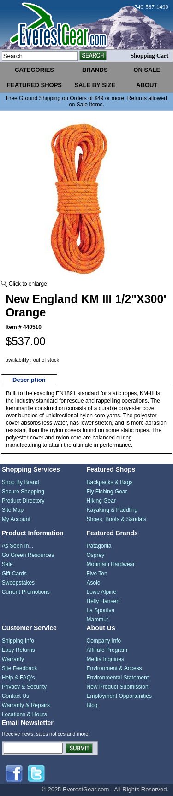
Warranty (13, 659)
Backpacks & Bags (110, 482)
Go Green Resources (28, 555)
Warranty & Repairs (26, 705)
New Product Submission (118, 687)
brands (95, 69)
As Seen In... (18, 546)
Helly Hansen (103, 601)
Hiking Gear (101, 501)
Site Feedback (19, 668)
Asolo (94, 582)
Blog (92, 705)
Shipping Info (18, 641)
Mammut (97, 619)
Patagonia (99, 546)
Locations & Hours (24, 714)
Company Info (104, 641)
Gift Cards (14, 573)
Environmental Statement (118, 677)
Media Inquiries (105, 659)
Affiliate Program (107, 650)
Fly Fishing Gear (107, 491)
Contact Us (15, 696)
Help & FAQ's (18, 677)
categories (34, 69)
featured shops (34, 85)
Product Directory (23, 501)
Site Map (13, 510)
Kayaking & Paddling (112, 510)
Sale (7, 564)
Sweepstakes (18, 582)
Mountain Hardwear (111, 564)
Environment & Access (114, 668)
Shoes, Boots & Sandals (116, 519)
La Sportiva (101, 610)
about (146, 85)
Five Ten (97, 573)
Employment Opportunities (119, 696)
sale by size (94, 85)
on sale (146, 69)
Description (29, 379)
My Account (16, 519)
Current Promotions (26, 592)
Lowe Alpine (102, 592)
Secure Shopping (23, 491)
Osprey (96, 555)
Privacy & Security (24, 687)
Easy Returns (18, 650)
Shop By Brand (20, 482)
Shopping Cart (149, 55)
